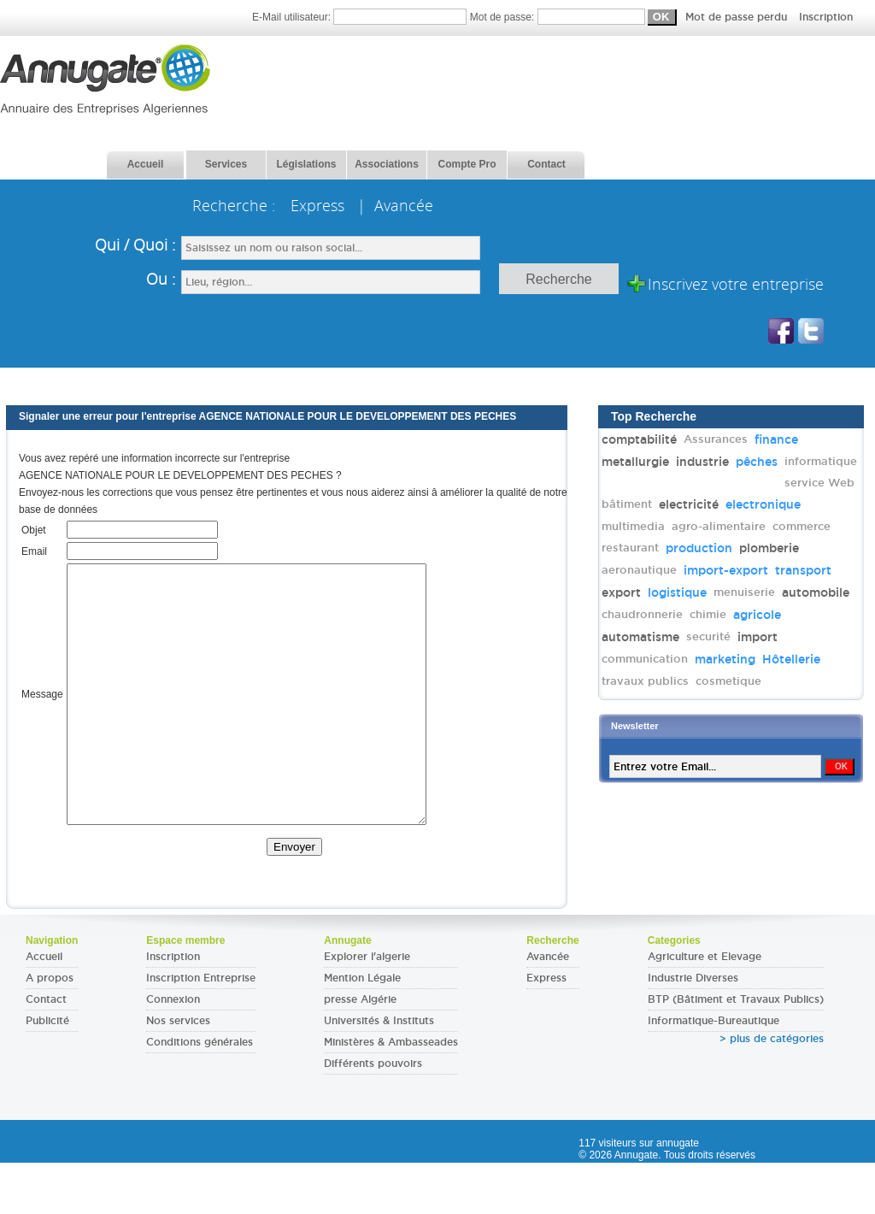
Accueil (44, 1008)
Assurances (716, 439)
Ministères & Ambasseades (391, 1093)
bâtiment (627, 504)
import (757, 637)
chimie (708, 614)
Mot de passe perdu (737, 17)
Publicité (47, 1072)
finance (776, 439)
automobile (815, 592)
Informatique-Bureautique (713, 1072)
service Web (819, 482)
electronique (763, 504)
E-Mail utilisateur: (361, 17)
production (699, 548)
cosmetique (728, 681)
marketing (725, 659)
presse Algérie (360, 1051)
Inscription (826, 17)
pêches (757, 461)
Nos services (178, 1072)
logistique (677, 592)
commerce (801, 526)
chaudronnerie (642, 614)
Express (546, 1029)
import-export (726, 570)
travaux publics (645, 681)
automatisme (640, 637)
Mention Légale (362, 1029)
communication (645, 658)
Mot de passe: (662, 17)
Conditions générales (199, 1093)
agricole (757, 614)
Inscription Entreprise (200, 1029)
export (621, 592)
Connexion (173, 1051)
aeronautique (639, 570)
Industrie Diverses (693, 1029)
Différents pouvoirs (373, 1115)
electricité (689, 504)
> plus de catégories (771, 1090)
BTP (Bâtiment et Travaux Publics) (736, 1051)
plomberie (769, 548)
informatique (820, 461)
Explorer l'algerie (367, 1008)
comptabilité (639, 439)
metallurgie (635, 461)
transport (803, 570)
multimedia (633, 526)
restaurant (630, 547)
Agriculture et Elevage (704, 1008)
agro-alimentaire (719, 526)
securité (708, 636)
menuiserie (744, 592)
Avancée (547, 1008)
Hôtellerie (791, 659)
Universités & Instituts (379, 1072)
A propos (49, 1029)
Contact (46, 1051)
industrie (702, 461)
